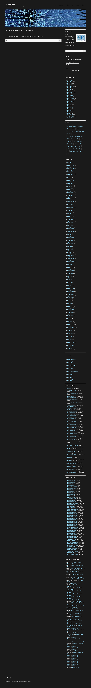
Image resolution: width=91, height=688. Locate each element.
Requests (77, 136)
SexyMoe (69, 619)
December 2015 (70, 254)
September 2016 (71, 242)
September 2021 (71, 201)
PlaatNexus (69, 367)
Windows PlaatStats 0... (72, 418)
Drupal (68, 128)
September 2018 (71, 231)
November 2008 (71, 347)
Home (54, 5)
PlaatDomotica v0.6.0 (72, 513)
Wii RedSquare (70, 417)
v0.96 (72, 146)
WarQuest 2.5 (75, 662)
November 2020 (71, 209)
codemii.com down (71, 463)
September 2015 (71, 258)
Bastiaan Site (70, 358)
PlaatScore (69, 104)
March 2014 (70, 266)
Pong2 (68, 111)
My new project (70, 406)
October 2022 (70, 195)
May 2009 (69, 338)
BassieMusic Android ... (72, 545)
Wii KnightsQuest (71, 444)
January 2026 (70, 167)
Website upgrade (71, 439)
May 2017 (69, 234)
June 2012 (69, 282)
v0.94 (79, 143)
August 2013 (70, 275)
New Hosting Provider (77, 599)
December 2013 (70, 270)
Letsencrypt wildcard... (72, 543)
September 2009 (71, 332)
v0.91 (68, 143)
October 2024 (70, 176)
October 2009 (70, 330)
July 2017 (69, 233)
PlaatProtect (70, 102)
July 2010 (69, 317)
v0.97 (76, 146)
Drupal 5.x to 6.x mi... (72, 438)
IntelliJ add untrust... (71, 507)
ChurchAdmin (70, 86)
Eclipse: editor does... (72, 427)
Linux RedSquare (71, 462)
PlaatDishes (70, 96)
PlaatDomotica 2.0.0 (71, 500)
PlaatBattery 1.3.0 (71, 482)
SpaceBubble (70, 114)
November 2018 (70, 230)
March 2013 (70, 276)
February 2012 (70, 288)
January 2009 (70, 344)
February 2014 (70, 267)
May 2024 (69, 179)
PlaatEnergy (70, 99)
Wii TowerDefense (71, 408)
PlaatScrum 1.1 (70, 552)
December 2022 (70, 192)
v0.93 (75, 143)
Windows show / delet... (72, 551)
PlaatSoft (10, 4)
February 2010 (70, 324)
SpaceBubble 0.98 (77, 623)
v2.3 (74, 151)
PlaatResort (70, 373)
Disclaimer (69, 460)
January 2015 (70, 260)
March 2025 (70, 171)
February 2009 (70, 342)
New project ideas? (71, 397)
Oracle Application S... (72, 548)
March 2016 (70, 249)
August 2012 (70, 279)
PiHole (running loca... (72, 486)
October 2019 (70, 219)
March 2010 (70, 323)
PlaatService (70, 107)
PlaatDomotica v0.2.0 (72, 525)
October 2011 (70, 294)
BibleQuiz (69, 83)
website (69, 153)
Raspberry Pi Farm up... (72, 542)
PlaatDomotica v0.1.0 (72, 522)
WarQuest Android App (72, 445)
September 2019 (71, 221)
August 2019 (70, 222)
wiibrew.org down (71, 451)
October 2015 (70, 257)
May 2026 (69, 162)
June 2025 (69, 170)
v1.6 (68, 151)
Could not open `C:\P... (72, 447)
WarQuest (69, 117)
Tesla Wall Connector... (72, 527)
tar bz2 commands (71, 549)
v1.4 (80, 148)
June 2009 (69, 336)
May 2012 (69, 284)
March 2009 (70, 341)
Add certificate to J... (71, 498)
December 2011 (70, 291)
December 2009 (71, 327)
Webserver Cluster (71, 625)
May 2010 (69, 320)
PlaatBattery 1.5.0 (71, 491)
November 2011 (70, 293)
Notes (68, 93)
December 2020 (70, 207)
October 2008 (70, 348)
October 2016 (70, 240)
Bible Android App (71, 494)
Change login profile (72, 468)
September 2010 (71, 314)
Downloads (70, 5)
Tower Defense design (72, 411)
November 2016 (70, 239)
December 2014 (70, 261)
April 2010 (69, 321)
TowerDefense (70, 116)
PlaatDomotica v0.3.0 (72, 521)
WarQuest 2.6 (75, 659)
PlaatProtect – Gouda (72, 370)
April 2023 (69, 188)
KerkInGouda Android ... (72, 528)
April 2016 (69, 248)
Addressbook (70, 80)
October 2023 (70, 185)
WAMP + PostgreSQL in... (72, 402)
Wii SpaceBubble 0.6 (71, 415)
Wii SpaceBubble (71, 412)
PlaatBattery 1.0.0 (71, 489)
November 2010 (70, 311)
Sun (82, 136)
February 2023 (70, 189)
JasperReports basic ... (72, 396)
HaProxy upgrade (71, 497)
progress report (70, 136)
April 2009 (69, 339)
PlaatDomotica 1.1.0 (71, 533)
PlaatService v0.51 (71, 531)
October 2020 (70, 210)
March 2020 (70, 215)
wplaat (68, 578)
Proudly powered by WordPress (24, 681)
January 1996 (70, 350)
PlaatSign (69, 108)
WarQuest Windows (71, 430)
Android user (70, 634)
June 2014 (69, 263)
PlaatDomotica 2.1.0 (71, 504)
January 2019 (70, 227)
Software (60, 5)
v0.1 (68, 138)
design (74, 126)
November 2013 (70, 272)
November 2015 (70, 255)
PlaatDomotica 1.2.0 (71, 530)
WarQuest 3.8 (76, 619)
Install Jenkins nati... (72, 510)
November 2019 (70, 218)
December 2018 (70, 228)
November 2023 (70, 183)
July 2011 (69, 299)
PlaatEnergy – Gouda (72, 365)
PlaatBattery (70, 95)
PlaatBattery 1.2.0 (71, 483)
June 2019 (69, 224)
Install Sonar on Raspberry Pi (78, 568)
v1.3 (76, 148)
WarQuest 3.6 (75, 628)
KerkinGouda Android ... (72, 537)
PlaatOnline (70, 101)
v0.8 (78, 141)
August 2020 (70, 212)
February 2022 (70, 198)
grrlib (68, 131)
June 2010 (69, 318)
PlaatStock (69, 495)
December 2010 (70, 309)
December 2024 (70, 173)
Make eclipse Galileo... (72, 472)
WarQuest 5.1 (75, 608)
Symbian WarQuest (71, 466)
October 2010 (70, 312)
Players (74, 133)
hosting (72, 131)
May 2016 (69, 246)
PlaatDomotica (70, 98)
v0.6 (71, 141)
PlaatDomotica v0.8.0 (72, 515)
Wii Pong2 (69, 414)
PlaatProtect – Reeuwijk (72, 371)
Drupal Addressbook (72, 426)
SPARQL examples (71, 506)
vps (80, 151)
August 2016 (70, 243)
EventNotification (71, 87)
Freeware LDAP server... (72, 399)
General (69, 89)
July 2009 (69, 335)
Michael (69, 620)
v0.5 (68, 141)
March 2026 (70, 164)
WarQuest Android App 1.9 (78, 641)
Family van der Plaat (71, 359)
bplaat (68, 571)
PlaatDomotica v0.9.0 (72, 524)
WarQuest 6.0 (74, 583)
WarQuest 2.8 (75, 647)
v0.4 (78, 138)
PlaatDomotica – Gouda (72, 364)
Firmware (78, 128)
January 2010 (70, 326)
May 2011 (69, 302)
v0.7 (74, 141)
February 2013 (70, 278)
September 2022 (71, 197)
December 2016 (70, 237)
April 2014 (69, 264)
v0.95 (68, 146)
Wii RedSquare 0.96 (71, 450)
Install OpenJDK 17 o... (72, 516)
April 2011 (69, 303)
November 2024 (71, 174)
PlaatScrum (70, 105)
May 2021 (69, 206)
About (68, 453)
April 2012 (69, 285)
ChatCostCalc (70, 84)
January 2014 (70, 269)
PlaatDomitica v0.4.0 (71, 519)
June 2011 (69, 300)
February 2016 (70, 251)
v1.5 (83, 148)
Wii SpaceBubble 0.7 (71, 435)
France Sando (70, 638)
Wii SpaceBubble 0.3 (71, 432)
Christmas (69, 126)
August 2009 (70, 333)
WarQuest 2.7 (75, 656)
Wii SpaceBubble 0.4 (71, 424)
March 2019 (70, 225)
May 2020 (69, 213)
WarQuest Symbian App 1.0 (78, 605)
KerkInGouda (70, 90)
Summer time (70, 469)
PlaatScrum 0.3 (74, 607)
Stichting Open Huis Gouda (73, 379)
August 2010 (70, 315)
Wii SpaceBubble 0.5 (71, 429)
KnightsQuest (70, 92)
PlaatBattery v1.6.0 (71, 488)
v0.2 (71, 138)
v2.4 (77, 151)
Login (84, 5)
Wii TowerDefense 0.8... (72, 441)
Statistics (69, 456)
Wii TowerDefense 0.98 (78, 577)
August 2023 (70, 186)
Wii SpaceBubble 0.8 (71, 436)
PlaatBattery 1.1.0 (71, 480)
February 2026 (70, 165)
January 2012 (70, 290)
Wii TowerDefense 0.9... (72, 421)
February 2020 (70, 216)
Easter (73, 128)
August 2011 (70, 297)
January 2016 (70, 252)
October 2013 (70, 273)
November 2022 (71, 194)
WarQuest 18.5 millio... (72, 433)
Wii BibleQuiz (70, 409)
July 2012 (69, 281)
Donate (69, 465)
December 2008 (70, 345)
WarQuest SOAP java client (78, 578)
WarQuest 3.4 (76, 632)
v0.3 (74, 138)
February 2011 (70, 306)
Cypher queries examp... (72, 509)
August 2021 (70, 203)
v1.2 (73, 148)
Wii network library (71, 405)
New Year (81, 131)
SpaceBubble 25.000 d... (72, 393)
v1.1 (70, 148)
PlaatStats (69, 110)
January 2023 (70, 191)
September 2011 (70, 296)
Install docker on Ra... (72, 540)
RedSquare (69, 113)
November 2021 (70, 200)
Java (77, 131)
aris (68, 607)
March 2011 (70, 305)
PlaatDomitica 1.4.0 (71, 501)
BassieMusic (70, 81)
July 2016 (69, 245)
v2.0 (71, 151)
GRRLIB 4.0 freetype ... (72, 390)
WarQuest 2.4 (75, 664)
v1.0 (68, 148)
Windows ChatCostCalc (72, 471)
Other (77, 5)
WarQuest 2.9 (75, 646)
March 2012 (70, 287)
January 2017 (70, 236)
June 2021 (69, 204)
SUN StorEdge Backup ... (72, 554)
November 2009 (71, 329)
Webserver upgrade (71, 539)
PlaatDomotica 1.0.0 (71, 536)
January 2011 (70, 308)
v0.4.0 (81, 138)
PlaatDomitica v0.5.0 (71, 512)
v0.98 (80, 146)
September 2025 (71, 168)
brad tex (69, 593)
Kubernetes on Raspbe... (72, 503)
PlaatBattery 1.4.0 (71, 485)
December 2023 (70, 182)
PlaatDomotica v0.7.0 (72, 518)
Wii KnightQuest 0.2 (71, 546)
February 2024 (70, 180)
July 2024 (69, 177)
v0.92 (72, 143)
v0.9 (81, 141)
